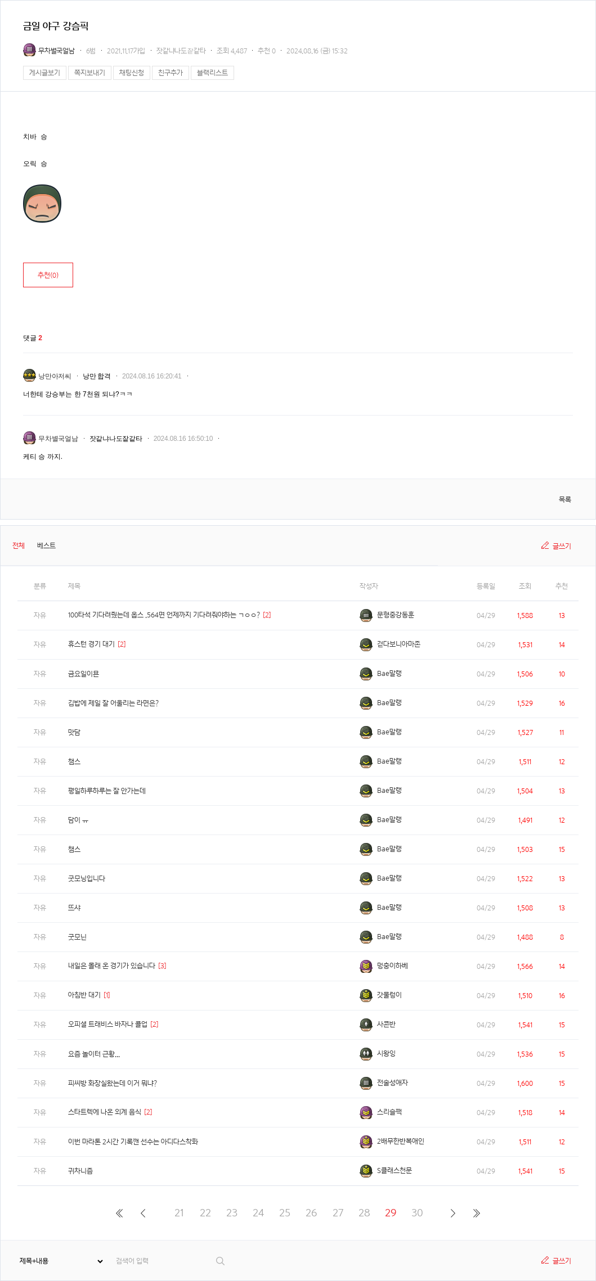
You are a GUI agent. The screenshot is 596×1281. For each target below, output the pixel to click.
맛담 (74, 732)
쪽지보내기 (89, 73)
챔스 (74, 761)
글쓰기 (562, 546)
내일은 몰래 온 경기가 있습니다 (111, 966)
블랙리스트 (212, 73)
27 (338, 1213)
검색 (220, 1261)
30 (417, 1213)
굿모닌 (77, 937)
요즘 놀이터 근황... (94, 1054)
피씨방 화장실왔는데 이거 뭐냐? (112, 1083)
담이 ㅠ (78, 820)
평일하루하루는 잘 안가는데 (107, 791)
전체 (18, 546)
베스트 (46, 546)
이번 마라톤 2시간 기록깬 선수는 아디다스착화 (133, 1142)
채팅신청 (131, 73)
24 (258, 1213)
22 (205, 1213)
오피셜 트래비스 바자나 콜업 (107, 1024)
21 (179, 1213)
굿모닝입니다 (86, 878)
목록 (565, 499)
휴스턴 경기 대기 (91, 644)
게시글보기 (44, 73)
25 (284, 1213)
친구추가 (170, 73)
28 (364, 1213)
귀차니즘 (80, 1171)
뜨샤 (74, 908)
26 (311, 1213)
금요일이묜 (83, 674)
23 (231, 1213)
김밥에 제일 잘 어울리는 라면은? (113, 703)
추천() (48, 275)
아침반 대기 (84, 995)
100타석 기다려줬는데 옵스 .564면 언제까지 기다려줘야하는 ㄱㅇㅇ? (164, 615)
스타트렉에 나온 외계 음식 (104, 1112)
